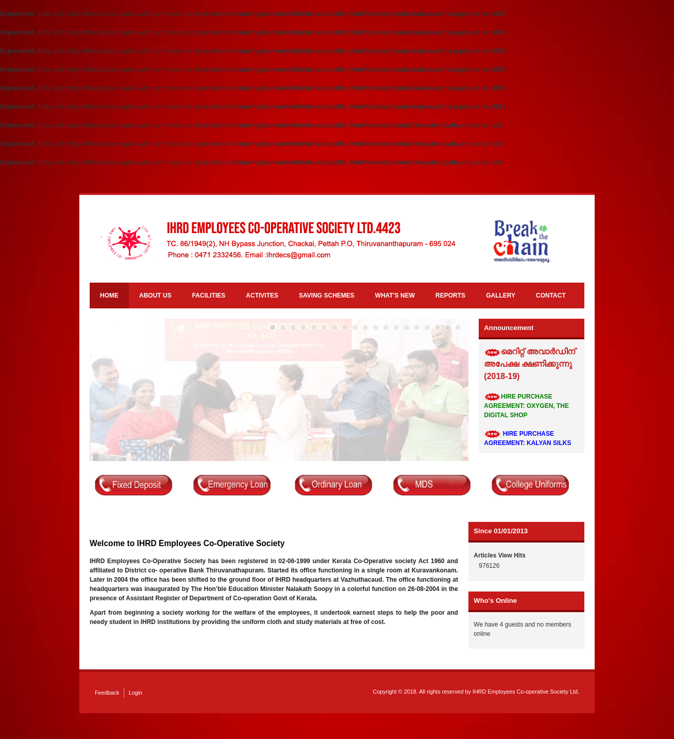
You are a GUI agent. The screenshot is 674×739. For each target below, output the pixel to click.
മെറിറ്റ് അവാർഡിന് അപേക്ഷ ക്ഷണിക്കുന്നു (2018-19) (529, 364)
